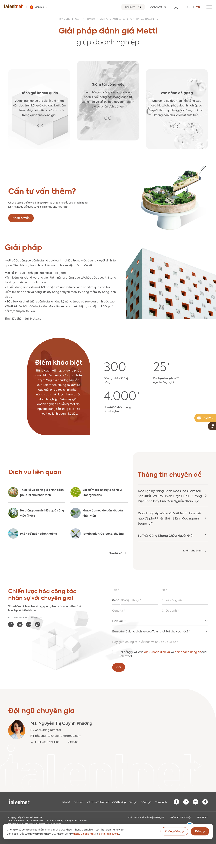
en (189, 6)
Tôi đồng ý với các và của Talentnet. (163, 654)
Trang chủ (64, 19)
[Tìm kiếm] (133, 7)
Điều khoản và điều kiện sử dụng (146, 817)
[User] (176, 7)
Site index (202, 817)
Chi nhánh (161, 802)
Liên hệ (66, 802)
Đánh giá (146, 802)
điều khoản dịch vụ (157, 652)
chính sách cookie (108, 833)
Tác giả (133, 802)
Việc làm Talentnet (98, 802)
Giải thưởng (119, 802)
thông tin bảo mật (84, 833)
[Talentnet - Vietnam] (39, 7)
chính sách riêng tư (188, 652)
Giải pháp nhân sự (85, 19)
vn (198, 6)
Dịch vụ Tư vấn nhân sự (112, 19)
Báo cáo (78, 802)
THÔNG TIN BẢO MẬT (180, 817)
